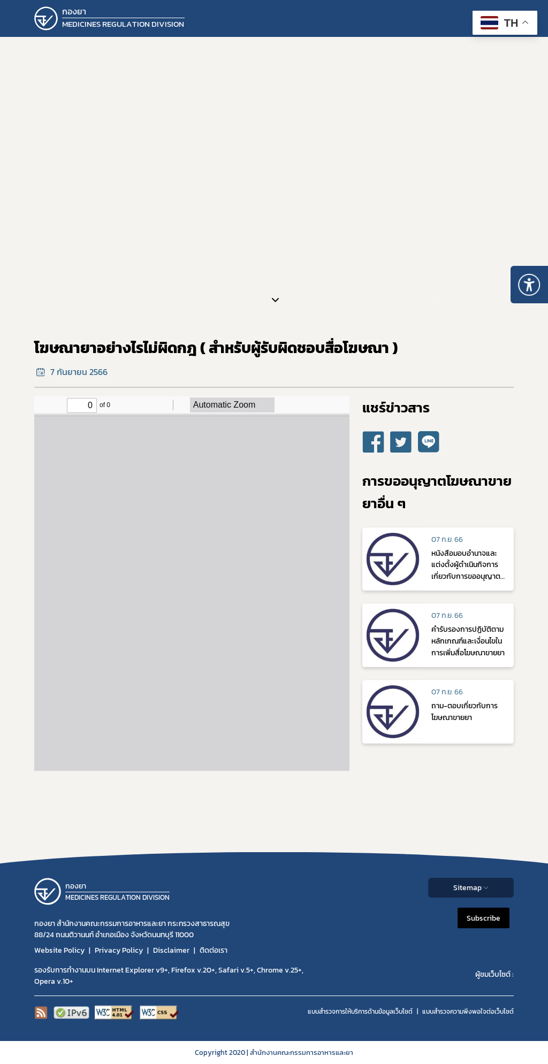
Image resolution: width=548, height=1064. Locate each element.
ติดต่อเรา (213, 950)
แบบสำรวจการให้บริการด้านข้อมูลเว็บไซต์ (360, 1011)
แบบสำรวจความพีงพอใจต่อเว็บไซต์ (468, 1011)
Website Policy (59, 950)
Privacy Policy (119, 950)
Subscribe (483, 917)
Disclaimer (171, 950)
